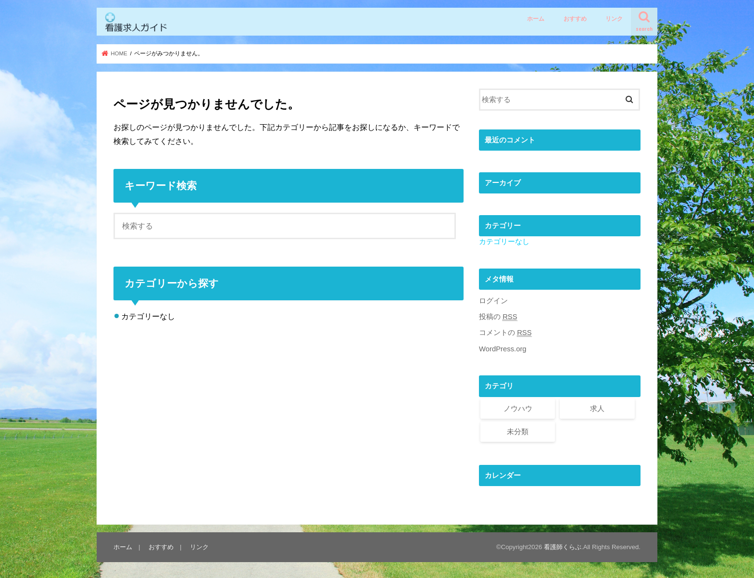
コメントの (505, 333)
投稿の (498, 317)
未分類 (517, 432)
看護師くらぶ (562, 547)
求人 (597, 408)
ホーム (535, 18)
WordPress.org (503, 349)
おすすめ (575, 18)
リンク (614, 18)
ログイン (493, 301)
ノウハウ (517, 408)
